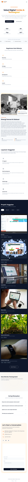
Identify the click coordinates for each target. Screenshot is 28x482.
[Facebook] (9, 440)
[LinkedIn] (6, 440)
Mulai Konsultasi (9, 21)
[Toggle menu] (26, 1)
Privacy (13, 480)
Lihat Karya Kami (19, 21)
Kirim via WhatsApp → (14, 469)
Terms (15, 480)
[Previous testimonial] (24, 382)
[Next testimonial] (26, 382)
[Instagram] (3, 440)
